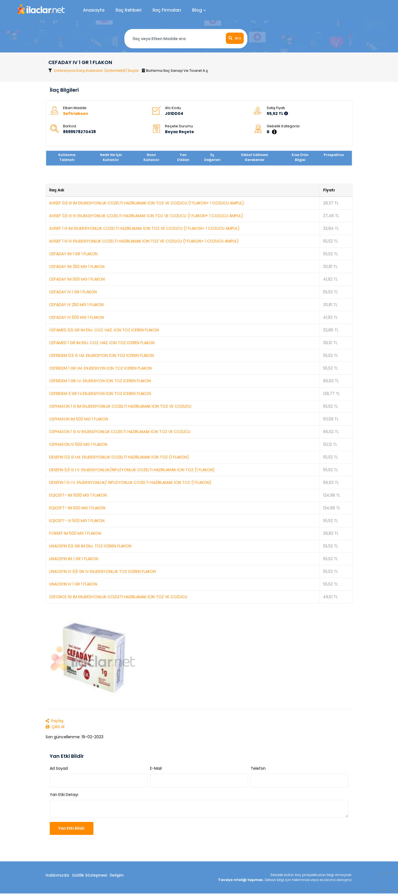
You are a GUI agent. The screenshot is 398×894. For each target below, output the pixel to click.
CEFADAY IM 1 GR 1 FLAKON (73, 254)
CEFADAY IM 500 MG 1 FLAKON (77, 279)
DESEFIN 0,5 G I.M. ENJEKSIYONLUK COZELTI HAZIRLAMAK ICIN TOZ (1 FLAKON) (119, 457)
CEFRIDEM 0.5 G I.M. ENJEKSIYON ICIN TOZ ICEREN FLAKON (101, 355)
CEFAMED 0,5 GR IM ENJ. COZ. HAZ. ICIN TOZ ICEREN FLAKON (104, 330)
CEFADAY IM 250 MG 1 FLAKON (76, 267)
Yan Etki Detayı (64, 795)
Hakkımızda (57, 876)
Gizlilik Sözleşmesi (89, 876)
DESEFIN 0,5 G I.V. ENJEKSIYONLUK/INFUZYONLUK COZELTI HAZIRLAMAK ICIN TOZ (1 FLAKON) (132, 470)
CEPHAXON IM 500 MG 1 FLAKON (78, 419)
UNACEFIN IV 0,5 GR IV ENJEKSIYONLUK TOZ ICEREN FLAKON (102, 571)
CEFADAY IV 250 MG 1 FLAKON (76, 305)
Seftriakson (75, 114)
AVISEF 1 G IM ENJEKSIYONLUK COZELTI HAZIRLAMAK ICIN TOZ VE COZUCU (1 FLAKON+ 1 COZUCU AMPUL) (144, 228)
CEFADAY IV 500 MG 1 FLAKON (76, 317)
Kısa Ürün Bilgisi (300, 157)
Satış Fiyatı (276, 108)
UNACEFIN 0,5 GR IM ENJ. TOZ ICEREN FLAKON (90, 546)
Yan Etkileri (183, 157)
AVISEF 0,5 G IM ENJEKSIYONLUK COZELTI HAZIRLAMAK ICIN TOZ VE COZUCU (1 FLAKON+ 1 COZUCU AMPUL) (146, 203)
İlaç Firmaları (167, 10)
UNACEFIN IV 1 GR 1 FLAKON (73, 584)
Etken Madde (75, 108)
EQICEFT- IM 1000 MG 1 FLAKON (78, 495)
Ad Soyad (59, 769)
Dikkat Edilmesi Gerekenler (254, 157)
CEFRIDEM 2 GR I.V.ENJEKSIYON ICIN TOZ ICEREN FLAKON (100, 394)
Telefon (258, 769)
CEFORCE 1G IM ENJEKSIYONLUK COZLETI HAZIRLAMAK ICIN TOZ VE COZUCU (118, 597)
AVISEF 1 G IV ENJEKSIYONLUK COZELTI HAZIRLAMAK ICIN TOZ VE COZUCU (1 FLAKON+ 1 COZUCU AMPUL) (144, 241)
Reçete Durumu (179, 126)
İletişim (117, 876)
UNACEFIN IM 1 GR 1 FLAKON (73, 559)
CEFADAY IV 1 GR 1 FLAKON (73, 292)
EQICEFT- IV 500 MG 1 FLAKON (76, 521)
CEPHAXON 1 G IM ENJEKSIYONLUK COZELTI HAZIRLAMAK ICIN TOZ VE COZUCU (120, 406)
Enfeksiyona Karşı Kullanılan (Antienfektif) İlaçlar (96, 70)
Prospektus (334, 155)
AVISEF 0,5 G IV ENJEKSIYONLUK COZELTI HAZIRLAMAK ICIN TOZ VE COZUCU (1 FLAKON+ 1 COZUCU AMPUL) (146, 216)
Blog (199, 10)
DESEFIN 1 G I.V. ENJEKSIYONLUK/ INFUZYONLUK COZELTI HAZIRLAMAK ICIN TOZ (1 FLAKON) (130, 483)
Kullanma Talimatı (66, 157)
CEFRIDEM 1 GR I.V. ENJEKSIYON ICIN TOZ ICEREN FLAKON (100, 381)
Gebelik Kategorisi (283, 126)
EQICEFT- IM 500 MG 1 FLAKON (77, 508)
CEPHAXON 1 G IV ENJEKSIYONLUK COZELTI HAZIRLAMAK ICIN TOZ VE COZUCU (119, 432)
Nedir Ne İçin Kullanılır (111, 157)
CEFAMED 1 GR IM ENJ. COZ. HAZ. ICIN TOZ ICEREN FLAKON (102, 343)
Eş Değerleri (212, 157)
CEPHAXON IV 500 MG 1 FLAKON (78, 444)
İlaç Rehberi (129, 10)
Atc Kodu (173, 108)
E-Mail (156, 769)
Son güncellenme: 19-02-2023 (74, 737)
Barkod (69, 126)
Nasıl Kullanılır (151, 157)
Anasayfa (93, 10)
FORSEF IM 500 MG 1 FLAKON (75, 533)
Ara (235, 38)
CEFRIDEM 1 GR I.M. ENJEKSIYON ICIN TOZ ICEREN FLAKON (100, 368)
